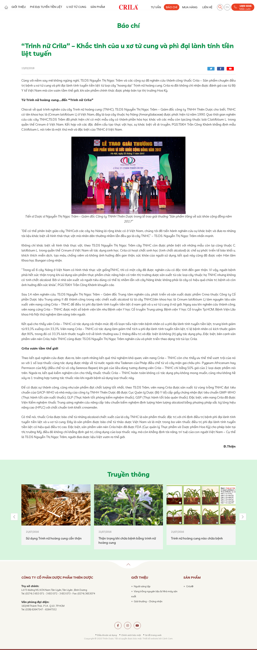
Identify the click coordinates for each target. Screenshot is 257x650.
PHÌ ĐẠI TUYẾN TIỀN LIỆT (46, 7)
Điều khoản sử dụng (107, 635)
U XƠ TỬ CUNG (76, 7)
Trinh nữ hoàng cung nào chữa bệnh (197, 538)
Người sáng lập (142, 586)
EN (227, 7)
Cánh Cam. (167, 638)
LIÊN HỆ (207, 7)
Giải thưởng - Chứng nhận (148, 601)
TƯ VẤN (156, 7)
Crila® (189, 586)
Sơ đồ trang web (153, 635)
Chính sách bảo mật (131, 635)
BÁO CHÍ (171, 7)
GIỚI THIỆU (18, 7)
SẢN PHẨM (97, 7)
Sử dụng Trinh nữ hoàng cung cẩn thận (54, 538)
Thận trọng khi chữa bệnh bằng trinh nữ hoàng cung (127, 540)
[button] (14, 516)
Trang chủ (6, 7)
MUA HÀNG (189, 7)
